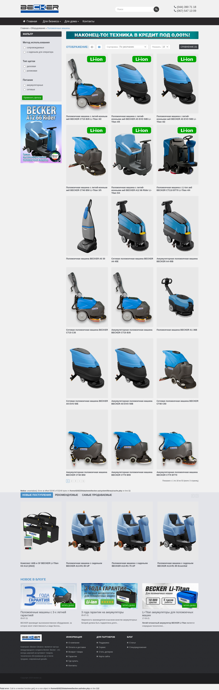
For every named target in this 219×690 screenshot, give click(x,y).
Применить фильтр (32, 97)
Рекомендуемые (66, 495)
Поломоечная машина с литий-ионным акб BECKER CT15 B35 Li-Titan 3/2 (86, 117)
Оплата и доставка (77, 647)
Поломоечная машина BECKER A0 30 (85, 258)
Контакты (72, 665)
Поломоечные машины (58, 28)
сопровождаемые (35, 47)
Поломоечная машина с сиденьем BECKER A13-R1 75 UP (130, 564)
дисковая (31, 66)
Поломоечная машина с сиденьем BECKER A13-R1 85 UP (84, 564)
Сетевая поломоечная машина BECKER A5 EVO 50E (87, 402)
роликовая (32, 71)
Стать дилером (106, 652)
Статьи (132, 643)
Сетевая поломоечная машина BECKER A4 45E (132, 260)
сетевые (31, 89)
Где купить (73, 661)
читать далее (68, 605)
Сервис (102, 647)
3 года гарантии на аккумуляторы (102, 612)
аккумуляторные (35, 85)
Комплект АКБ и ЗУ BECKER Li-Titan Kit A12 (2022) (39, 564)
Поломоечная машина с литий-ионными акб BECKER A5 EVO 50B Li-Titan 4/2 (176, 119)
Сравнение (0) (189, 47)
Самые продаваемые (97, 495)
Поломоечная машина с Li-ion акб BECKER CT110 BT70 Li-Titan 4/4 (174, 188)
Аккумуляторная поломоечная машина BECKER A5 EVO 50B (131, 402)
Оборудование (38, 28)
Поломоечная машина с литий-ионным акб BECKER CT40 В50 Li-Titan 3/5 (86, 188)
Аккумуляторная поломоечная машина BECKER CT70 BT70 (177, 473)
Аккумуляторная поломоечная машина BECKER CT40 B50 (86, 473)
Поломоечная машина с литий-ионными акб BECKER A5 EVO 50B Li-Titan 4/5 (131, 119)
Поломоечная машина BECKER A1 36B (177, 330)
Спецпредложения (137, 647)
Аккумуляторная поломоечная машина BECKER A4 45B (177, 260)
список (92, 47)
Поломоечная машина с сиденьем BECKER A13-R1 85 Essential (175, 564)
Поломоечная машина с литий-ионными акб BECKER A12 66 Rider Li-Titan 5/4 (131, 190)
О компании (73, 643)
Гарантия (72, 656)
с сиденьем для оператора (40, 52)
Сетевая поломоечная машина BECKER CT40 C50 (177, 402)
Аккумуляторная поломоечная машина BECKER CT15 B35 (131, 331)
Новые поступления (36, 495)
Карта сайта (104, 656)
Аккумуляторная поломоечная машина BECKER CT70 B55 (131, 473)
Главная (25, 28)
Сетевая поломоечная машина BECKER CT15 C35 (87, 331)
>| (83, 481)
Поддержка (104, 643)
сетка (99, 47)
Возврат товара (75, 652)
